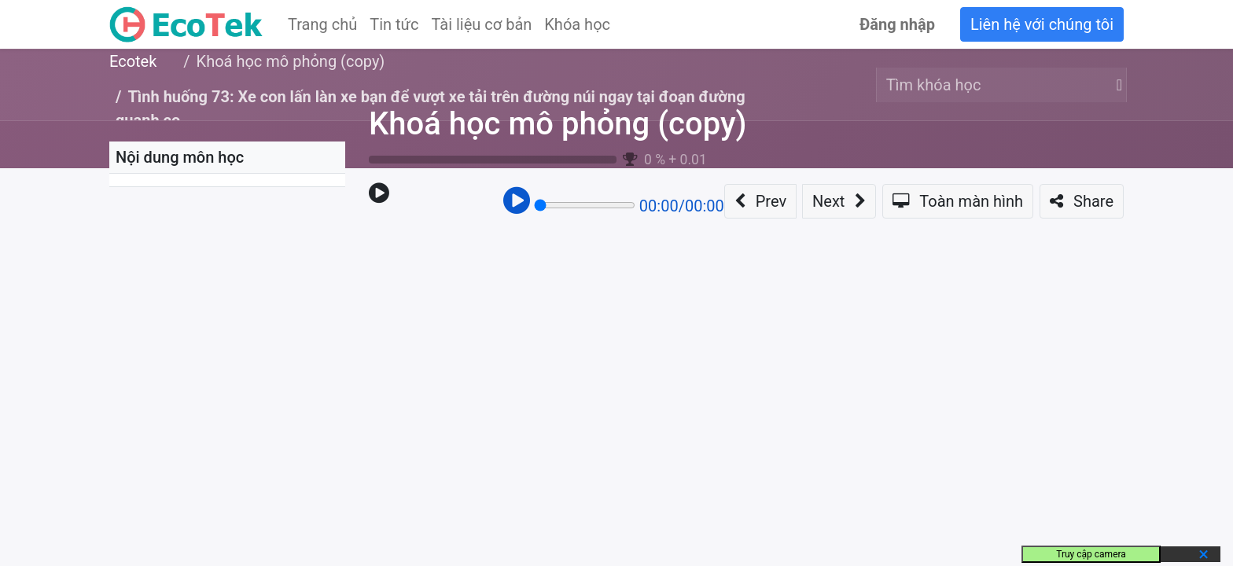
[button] (760, 201)
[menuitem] (322, 24)
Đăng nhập (897, 24)
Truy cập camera (1091, 554)
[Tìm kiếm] (1116, 85)
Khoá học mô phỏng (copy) (557, 123)
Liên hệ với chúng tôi (1041, 24)
